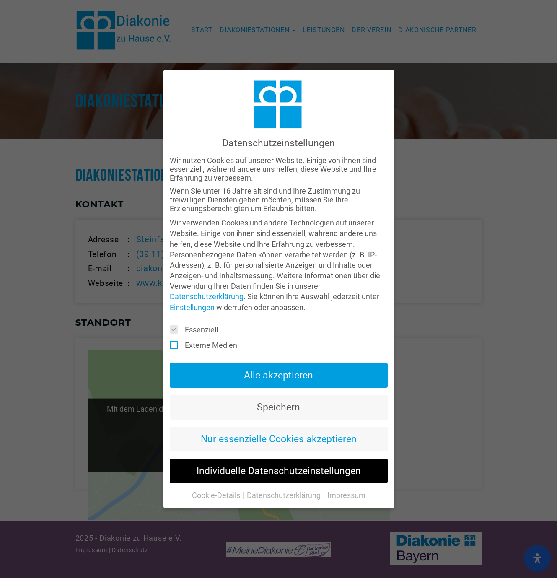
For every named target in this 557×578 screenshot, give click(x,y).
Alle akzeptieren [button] (278, 358)
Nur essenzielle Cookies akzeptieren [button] (279, 421)
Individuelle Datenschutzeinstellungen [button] (279, 453)
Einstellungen (192, 289)
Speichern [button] (278, 389)
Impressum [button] (346, 478)
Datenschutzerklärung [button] (284, 478)
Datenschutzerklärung (207, 279)
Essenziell (196, 312)
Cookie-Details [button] (217, 478)
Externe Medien (206, 327)
